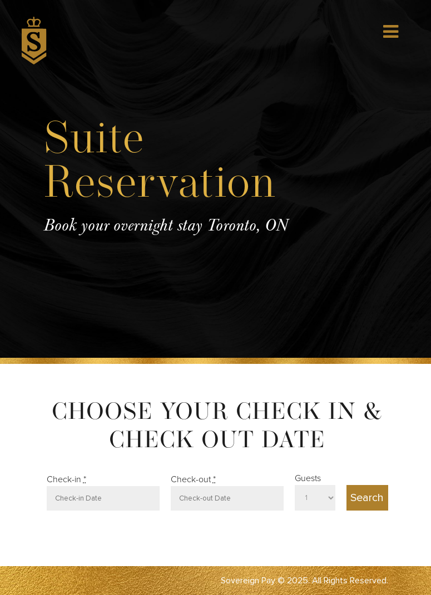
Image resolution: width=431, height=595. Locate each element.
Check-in (66, 479)
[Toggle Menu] (390, 31)
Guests (308, 478)
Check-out (193, 479)
